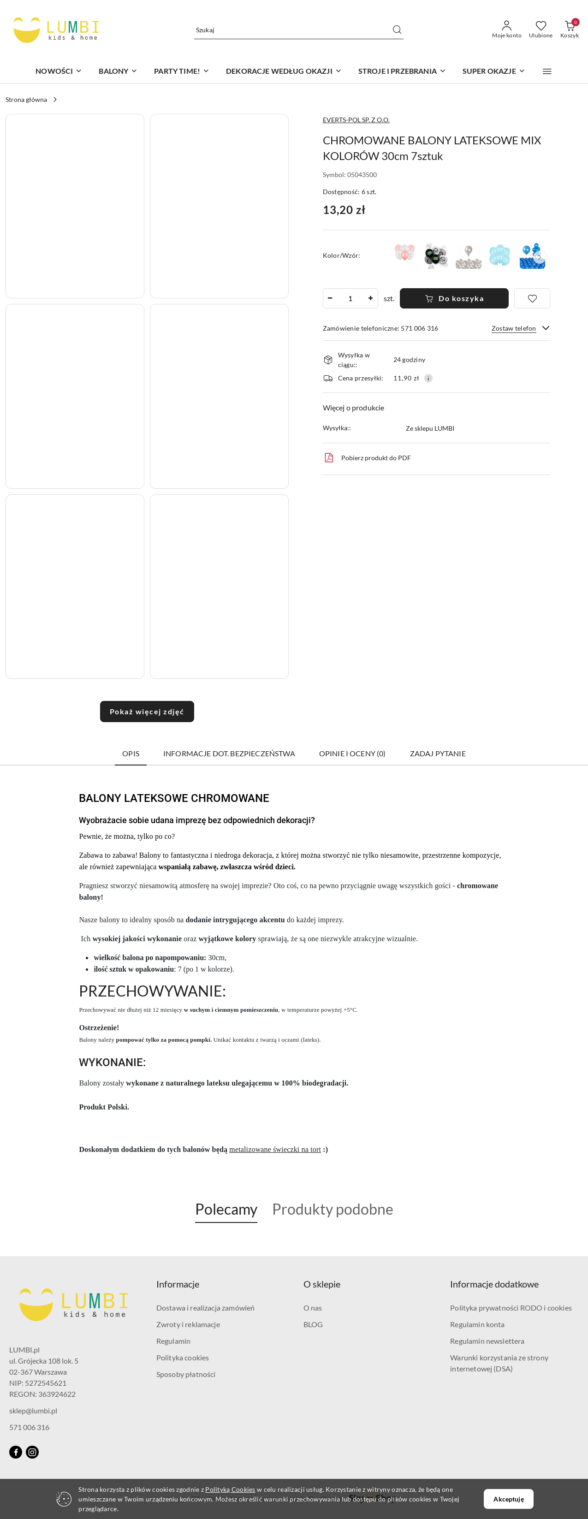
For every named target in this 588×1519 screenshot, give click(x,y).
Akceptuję (508, 1499)
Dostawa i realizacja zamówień (205, 1307)
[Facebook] (15, 1452)
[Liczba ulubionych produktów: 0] (541, 30)
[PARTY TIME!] (181, 71)
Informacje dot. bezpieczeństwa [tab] (229, 753)
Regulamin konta (477, 1324)
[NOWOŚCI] (59, 71)
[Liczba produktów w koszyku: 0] (569, 30)
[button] (547, 71)
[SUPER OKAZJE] (494, 71)
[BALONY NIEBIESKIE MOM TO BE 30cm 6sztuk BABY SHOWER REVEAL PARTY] (500, 255)
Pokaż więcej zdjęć (147, 711)
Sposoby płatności (186, 1374)
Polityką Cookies (230, 1489)
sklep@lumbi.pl (33, 1410)
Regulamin (173, 1340)
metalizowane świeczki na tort (275, 1149)
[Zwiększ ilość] (371, 298)
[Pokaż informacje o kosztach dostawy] (428, 378)
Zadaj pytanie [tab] (438, 753)
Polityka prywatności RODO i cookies (511, 1307)
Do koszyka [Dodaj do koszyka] (454, 298)
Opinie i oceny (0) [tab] (352, 753)
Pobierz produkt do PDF (367, 457)
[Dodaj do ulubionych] (532, 298)
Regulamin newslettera (487, 1340)
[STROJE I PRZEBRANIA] (402, 71)
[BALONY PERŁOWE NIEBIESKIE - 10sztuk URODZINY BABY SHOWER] (532, 255)
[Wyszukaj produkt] (299, 29)
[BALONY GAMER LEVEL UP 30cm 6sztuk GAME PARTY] (436, 255)
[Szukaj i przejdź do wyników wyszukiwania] (397, 30)
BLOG (313, 1324)
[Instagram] (32, 1452)
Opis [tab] (130, 753)
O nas (312, 1307)
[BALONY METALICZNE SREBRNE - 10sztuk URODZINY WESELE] (468, 255)
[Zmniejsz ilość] (330, 298)
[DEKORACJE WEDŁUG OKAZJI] (283, 71)
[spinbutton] (350, 298)
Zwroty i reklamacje (188, 1324)
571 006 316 (29, 1427)
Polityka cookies (182, 1357)
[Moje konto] (506, 30)
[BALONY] (118, 71)
